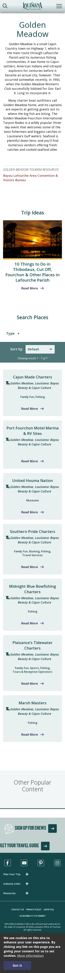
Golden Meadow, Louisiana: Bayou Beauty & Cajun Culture (34, 385)
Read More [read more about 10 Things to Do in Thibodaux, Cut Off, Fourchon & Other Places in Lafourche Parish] (29, 288)
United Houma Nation (32, 480)
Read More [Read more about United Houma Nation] (29, 512)
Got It (17, 965)
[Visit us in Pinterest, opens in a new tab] (41, 863)
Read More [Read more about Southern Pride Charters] (29, 567)
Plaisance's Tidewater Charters (33, 645)
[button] (16, 874)
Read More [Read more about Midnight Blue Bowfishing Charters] (29, 623)
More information (30, 956)
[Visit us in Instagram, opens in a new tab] (57, 863)
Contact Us (17, 909)
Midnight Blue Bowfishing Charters (32, 589)
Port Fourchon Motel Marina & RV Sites (33, 430)
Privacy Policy (34, 909)
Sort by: (16, 349)
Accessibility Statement (33, 915)
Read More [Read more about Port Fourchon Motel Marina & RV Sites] (29, 461)
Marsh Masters (32, 702)
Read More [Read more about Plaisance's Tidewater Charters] (29, 683)
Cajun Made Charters (32, 376)
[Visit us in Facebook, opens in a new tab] (7, 863)
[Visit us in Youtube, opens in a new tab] (24, 863)
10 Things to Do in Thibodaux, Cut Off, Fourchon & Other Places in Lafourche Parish (32, 272)
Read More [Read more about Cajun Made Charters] (29, 408)
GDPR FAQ (49, 909)
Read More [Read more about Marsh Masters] (29, 734)
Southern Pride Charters (32, 531)
